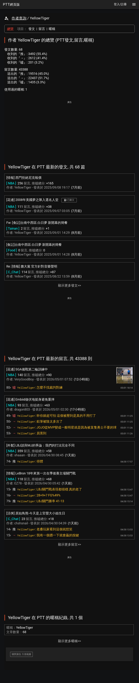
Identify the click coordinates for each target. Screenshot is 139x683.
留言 (42, 29)
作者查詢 (19, 18)
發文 (31, 29)
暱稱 (52, 29)
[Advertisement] (69, 130)
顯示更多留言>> (69, 544)
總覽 (10, 29)
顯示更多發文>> (69, 285)
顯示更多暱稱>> (69, 641)
